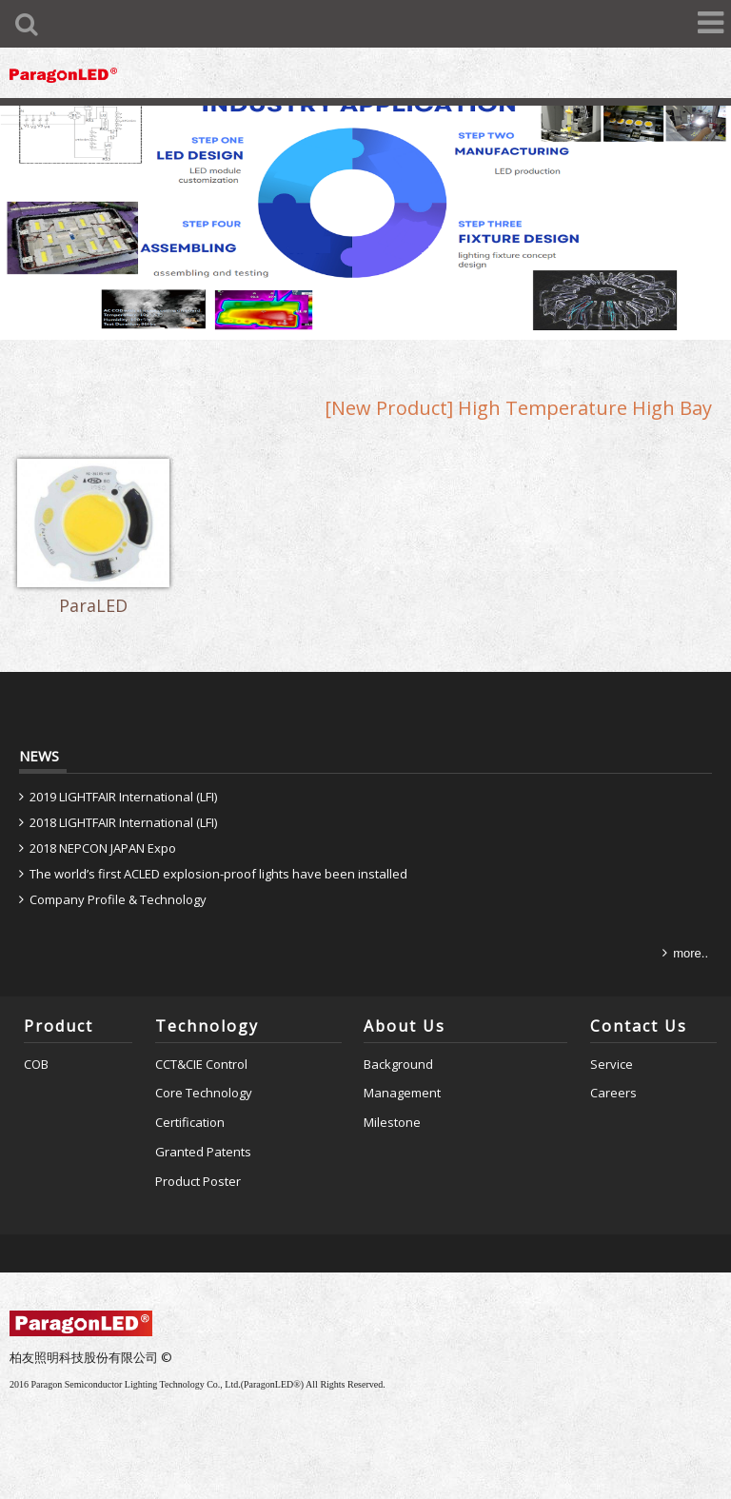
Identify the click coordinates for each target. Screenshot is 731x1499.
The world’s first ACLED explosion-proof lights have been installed (218, 873)
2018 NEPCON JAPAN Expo (103, 848)
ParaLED (93, 606)
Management (402, 1092)
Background (398, 1064)
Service (611, 1064)
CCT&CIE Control (201, 1064)
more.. (690, 953)
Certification (190, 1122)
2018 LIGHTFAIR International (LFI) (123, 822)
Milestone (392, 1122)
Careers (613, 1092)
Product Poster (198, 1181)
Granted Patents (203, 1151)
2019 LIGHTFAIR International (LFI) (123, 796)
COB (36, 1064)
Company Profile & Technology (118, 899)
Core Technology (203, 1092)
